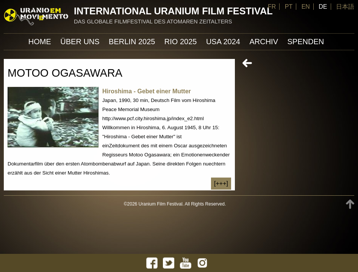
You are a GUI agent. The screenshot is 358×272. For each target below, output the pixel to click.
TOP (350, 204)
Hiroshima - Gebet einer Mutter (146, 91)
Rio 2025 (180, 41)
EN (306, 6)
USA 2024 (223, 41)
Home (39, 41)
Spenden (305, 41)
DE (323, 6)
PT (288, 6)
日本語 (345, 6)
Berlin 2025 (132, 41)
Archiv (263, 41)
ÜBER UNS (79, 41)
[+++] (221, 183)
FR (272, 6)
